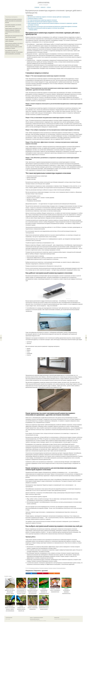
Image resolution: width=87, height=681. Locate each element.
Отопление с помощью (52, 568)
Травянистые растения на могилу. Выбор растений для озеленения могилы (13, 21)
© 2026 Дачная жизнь (9, 617)
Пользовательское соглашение (38, 617)
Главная (36, 7)
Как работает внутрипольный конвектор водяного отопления (43, 21)
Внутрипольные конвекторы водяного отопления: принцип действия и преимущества (49, 16)
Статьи (49, 7)
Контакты (31, 617)
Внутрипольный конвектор (60, 568)
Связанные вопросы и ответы (35, 18)
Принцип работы (33, 29)
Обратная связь (56, 617)
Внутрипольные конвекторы (34, 568)
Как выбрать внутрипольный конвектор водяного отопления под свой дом (46, 28)
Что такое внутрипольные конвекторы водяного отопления (42, 20)
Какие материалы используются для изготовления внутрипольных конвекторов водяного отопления (52, 26)
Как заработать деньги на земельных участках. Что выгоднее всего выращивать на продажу (14, 52)
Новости (43, 7)
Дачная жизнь (43, 3)
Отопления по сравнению (43, 568)
